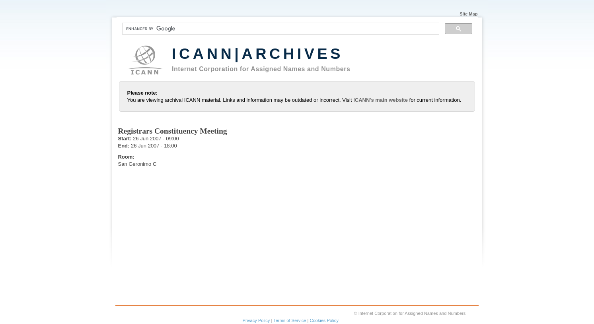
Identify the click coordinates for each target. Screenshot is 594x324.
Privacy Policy (256, 320)
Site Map (468, 13)
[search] (280, 28)
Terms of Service (289, 320)
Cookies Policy (324, 320)
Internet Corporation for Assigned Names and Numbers (261, 69)
